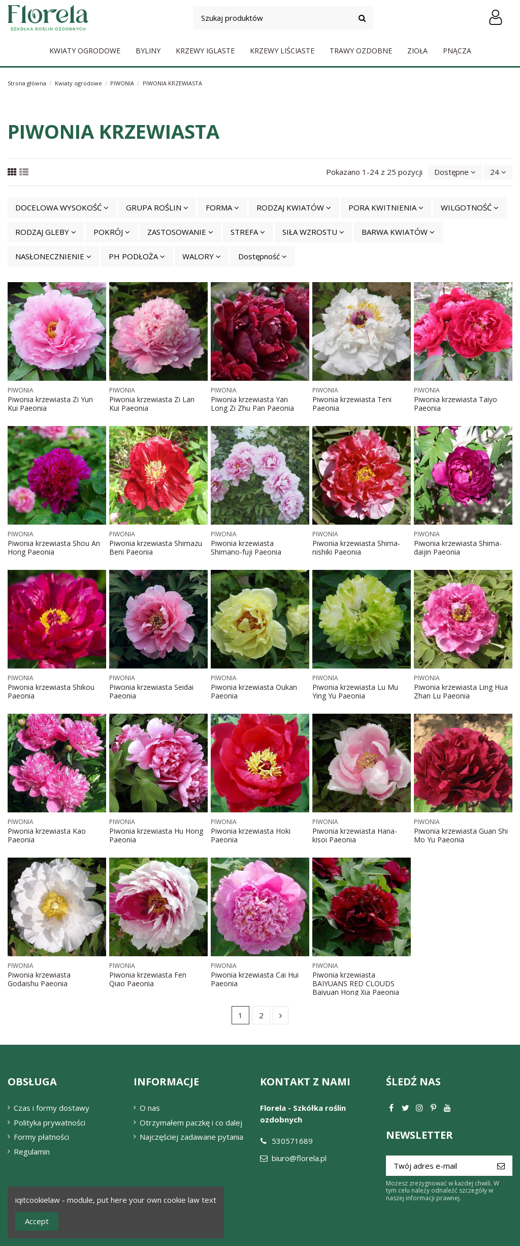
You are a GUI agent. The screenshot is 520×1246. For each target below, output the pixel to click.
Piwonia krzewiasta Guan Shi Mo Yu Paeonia (461, 835)
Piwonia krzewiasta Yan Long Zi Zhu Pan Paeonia (252, 403)
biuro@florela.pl (299, 1158)
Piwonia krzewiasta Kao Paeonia (47, 835)
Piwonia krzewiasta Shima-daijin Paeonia (458, 547)
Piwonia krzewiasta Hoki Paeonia (250, 835)
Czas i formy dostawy (51, 1108)
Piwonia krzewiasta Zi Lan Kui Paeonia (151, 403)
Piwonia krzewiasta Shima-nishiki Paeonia (356, 547)
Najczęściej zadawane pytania (191, 1137)
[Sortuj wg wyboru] (455, 172)
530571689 (292, 1141)
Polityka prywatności (49, 1122)
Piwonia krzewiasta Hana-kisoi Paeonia (354, 835)
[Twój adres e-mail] (438, 1166)
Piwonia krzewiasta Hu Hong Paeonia (156, 835)
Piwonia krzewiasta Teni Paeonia (352, 403)
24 (498, 172)
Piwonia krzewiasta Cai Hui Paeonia (255, 979)
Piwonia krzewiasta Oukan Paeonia (254, 691)
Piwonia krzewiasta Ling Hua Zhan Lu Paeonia (461, 691)
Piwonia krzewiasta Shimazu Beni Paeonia (155, 547)
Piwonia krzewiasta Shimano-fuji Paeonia (246, 547)
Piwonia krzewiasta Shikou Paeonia (51, 691)
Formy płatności (41, 1137)
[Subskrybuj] (501, 1166)
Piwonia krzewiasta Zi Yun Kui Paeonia (50, 403)
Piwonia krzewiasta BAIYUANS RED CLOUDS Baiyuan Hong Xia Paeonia (355, 983)
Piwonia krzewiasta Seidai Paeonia (151, 691)
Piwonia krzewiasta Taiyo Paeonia (455, 403)
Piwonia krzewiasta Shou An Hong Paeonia (54, 547)
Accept (37, 1221)
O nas (150, 1108)
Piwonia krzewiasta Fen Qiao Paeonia (147, 979)
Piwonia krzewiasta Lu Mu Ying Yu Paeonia (355, 691)
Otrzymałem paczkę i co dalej (191, 1122)
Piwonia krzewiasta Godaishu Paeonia (39, 979)
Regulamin (32, 1151)
